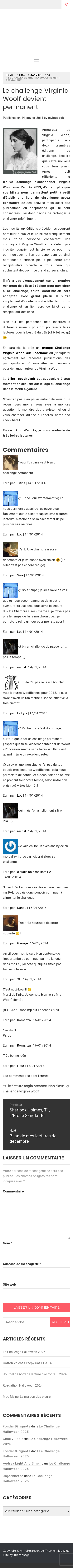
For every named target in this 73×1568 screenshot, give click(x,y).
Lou (19, 534)
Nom (7, 1243)
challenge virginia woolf (21, 1091)
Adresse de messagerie (22, 1264)
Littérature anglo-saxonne (27, 1086)
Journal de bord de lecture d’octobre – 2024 (35, 1374)
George (22, 943)
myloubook (56, 118)
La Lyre (22, 713)
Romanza (24, 1020)
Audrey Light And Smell (22, 1463)
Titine (21, 483)
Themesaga (22, 1555)
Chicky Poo (12, 1439)
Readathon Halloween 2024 (23, 1385)
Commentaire (13, 1191)
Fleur (20, 1066)
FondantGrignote (16, 1426)
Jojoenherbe (13, 1476)
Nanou (21, 908)
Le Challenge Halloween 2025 (24, 1352)
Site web (9, 1284)
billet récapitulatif (21, 379)
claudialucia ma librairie (34, 872)
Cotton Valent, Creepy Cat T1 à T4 (27, 1363)
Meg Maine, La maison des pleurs (27, 1396)
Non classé (56, 1086)
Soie (20, 575)
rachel (21, 667)
